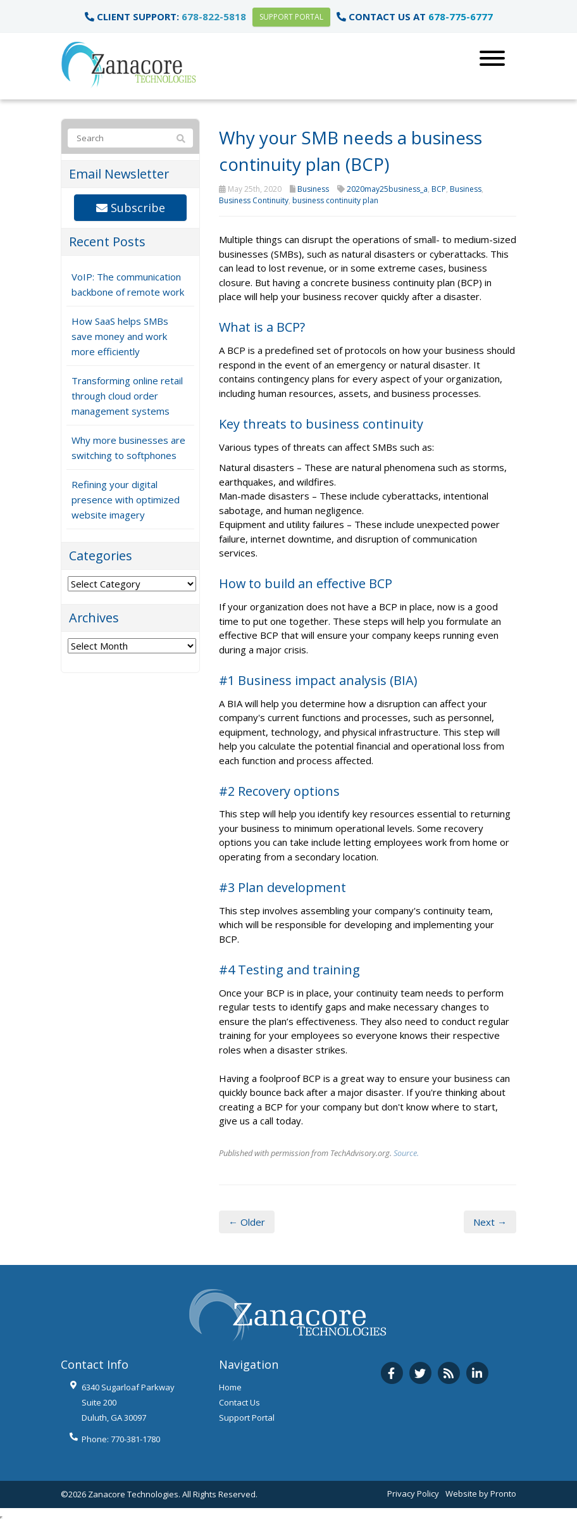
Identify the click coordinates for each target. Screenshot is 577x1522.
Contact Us (239, 1402)
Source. (406, 1153)
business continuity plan (335, 200)
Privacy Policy (413, 1493)
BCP (438, 189)
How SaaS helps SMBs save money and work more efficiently (119, 336)
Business (313, 189)
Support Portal (291, 16)
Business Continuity (253, 200)
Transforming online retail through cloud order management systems (127, 395)
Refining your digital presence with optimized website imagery (125, 499)
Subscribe (130, 207)
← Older (246, 1222)
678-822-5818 (214, 16)
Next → (490, 1222)
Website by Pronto (480, 1493)
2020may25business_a (387, 189)
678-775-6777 (460, 16)
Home (230, 1387)
